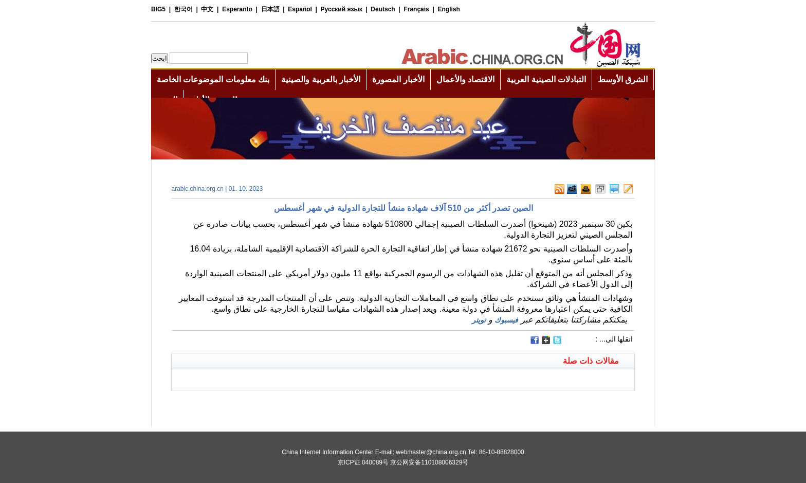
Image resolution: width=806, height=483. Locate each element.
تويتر (479, 320)
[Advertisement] (287, 403)
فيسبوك (506, 320)
